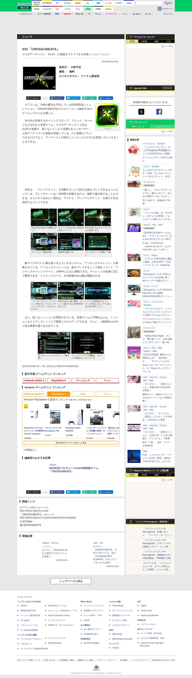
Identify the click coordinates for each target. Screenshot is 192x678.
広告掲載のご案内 (66, 660)
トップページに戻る (71, 581)
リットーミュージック (93, 606)
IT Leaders (25, 620)
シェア (59, 98)
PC (89, 14)
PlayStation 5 (58, 380)
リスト (45, 98)
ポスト (35, 98)
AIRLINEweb (117, 606)
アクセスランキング (144, 37)
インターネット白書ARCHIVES (34, 649)
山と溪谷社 (85, 625)
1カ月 (168, 41)
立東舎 (87, 620)
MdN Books (117, 634)
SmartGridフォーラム (57, 606)
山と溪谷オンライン (92, 629)
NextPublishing (54, 643)
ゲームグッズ (83, 380)
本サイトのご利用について (28, 660)
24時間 (144, 41)
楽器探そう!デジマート (94, 610)
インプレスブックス (57, 638)
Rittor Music (86, 602)
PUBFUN (141, 620)
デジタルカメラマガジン (31, 639)
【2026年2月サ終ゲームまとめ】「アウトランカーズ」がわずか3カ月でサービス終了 (157, 235)
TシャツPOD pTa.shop (151, 633)
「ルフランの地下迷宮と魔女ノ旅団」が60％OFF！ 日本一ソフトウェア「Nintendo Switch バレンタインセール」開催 (157, 265)
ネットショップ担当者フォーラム (62, 610)
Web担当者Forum (28, 610)
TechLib (115, 648)
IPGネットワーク (145, 629)
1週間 (156, 41)
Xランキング (140, 122)
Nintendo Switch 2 (34, 380)
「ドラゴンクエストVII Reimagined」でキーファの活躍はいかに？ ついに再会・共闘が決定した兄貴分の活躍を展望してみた (157, 546)
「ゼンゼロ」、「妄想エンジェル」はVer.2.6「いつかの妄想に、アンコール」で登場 (157, 435)
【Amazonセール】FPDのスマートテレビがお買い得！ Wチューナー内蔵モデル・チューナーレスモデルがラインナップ (157, 280)
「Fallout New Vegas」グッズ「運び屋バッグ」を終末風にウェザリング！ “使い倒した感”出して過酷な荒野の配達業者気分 (157, 342)
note (91, 98)
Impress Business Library (59, 615)
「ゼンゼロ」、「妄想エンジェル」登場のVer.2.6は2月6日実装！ (157, 387)
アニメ (107, 380)
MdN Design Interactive (122, 639)
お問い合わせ (49, 660)
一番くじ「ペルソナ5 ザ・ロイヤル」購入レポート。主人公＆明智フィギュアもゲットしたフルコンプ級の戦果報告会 (157, 196)
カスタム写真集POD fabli (152, 638)
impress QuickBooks (149, 615)
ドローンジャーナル (29, 625)
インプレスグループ (139, 660)
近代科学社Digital (91, 643)
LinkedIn (108, 98)
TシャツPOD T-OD (93, 615)
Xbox (83, 394)
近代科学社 (85, 639)
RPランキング (138, 126)
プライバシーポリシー (106, 660)
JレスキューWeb (119, 620)
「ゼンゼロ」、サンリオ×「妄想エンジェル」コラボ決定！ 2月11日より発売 (157, 416)
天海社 (144, 606)
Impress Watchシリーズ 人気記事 (151, 470)
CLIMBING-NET (91, 634)
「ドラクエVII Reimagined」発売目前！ (151, 522)
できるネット (26, 644)
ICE (139, 602)
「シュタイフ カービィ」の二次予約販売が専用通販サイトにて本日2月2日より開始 (157, 150)
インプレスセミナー (57, 620)
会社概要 (124, 660)
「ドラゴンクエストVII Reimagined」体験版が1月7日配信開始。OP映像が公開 (156, 554)
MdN (111, 630)
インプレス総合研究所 (30, 615)
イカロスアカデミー (121, 625)
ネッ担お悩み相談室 (29, 630)
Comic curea (146, 610)
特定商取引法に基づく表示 (163, 660)
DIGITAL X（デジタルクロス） (61, 625)
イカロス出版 (115, 602)
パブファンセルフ (148, 624)
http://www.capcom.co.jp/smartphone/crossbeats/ (48, 517)
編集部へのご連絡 (85, 660)
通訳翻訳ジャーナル (121, 615)
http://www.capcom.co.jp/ (34, 510)
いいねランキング (162, 126)
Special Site (140, 88)
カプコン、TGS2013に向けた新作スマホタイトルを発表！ (55, 553)
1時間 (132, 41)
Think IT (23, 606)
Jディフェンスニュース (122, 610)
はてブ (75, 98)
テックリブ (114, 644)
